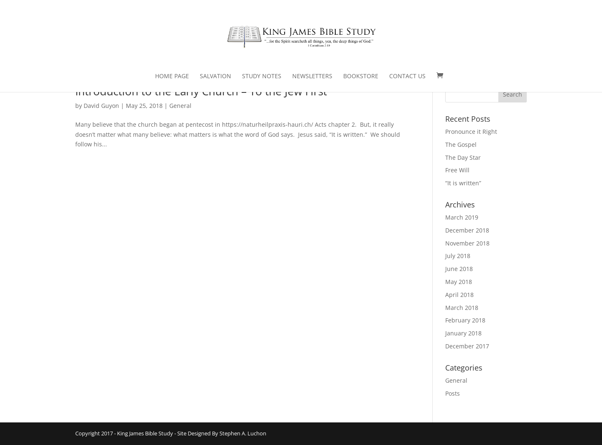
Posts (452, 393)
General (180, 106)
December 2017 (467, 346)
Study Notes (261, 76)
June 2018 (459, 269)
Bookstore (360, 76)
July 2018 (457, 256)
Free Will (457, 170)
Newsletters (312, 76)
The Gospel (461, 144)
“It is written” (463, 183)
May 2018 (458, 282)
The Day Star (463, 157)
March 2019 (461, 217)
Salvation (215, 76)
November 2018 (467, 243)
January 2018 (463, 333)
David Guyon (101, 106)
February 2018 (465, 320)
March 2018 (461, 308)
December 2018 (467, 230)
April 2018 (459, 295)
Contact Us (407, 76)
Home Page (172, 76)
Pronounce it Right (471, 132)
